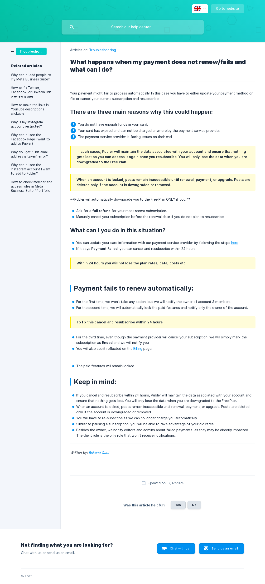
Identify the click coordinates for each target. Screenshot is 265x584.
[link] (29, 51)
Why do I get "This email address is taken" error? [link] (29, 154)
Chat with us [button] (179, 548)
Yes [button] (178, 505)
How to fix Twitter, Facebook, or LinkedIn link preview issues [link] (31, 92)
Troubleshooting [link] (102, 50)
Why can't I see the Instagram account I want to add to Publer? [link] (31, 169)
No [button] (194, 505)
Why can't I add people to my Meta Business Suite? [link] (31, 77)
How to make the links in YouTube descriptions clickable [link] (30, 109)
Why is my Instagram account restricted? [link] (27, 124)
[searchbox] (133, 27)
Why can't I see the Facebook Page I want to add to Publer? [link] (30, 139)
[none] (200, 8)
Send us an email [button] (225, 548)
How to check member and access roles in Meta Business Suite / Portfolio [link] (31, 186)
